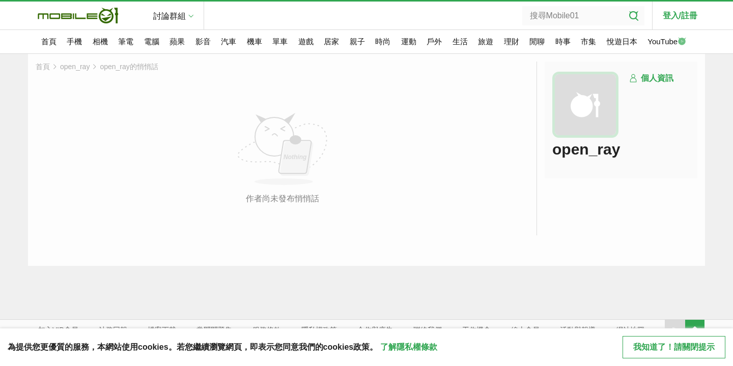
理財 (511, 41)
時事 (563, 41)
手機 (74, 41)
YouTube (666, 42)
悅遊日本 (622, 41)
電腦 (151, 41)
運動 (408, 41)
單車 (280, 41)
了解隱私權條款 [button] (408, 347)
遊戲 (306, 41)
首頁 (49, 41)
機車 (254, 41)
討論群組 (169, 16)
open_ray (75, 67)
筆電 (125, 41)
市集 (588, 41)
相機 (100, 41)
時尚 (382, 41)
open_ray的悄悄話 (129, 67)
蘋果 (177, 41)
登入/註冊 (680, 15)
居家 (331, 41)
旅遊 (485, 41)
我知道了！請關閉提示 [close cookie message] (674, 347)
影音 (203, 41)
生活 (460, 41)
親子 (357, 41)
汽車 (228, 41)
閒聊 (537, 41)
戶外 (434, 41)
